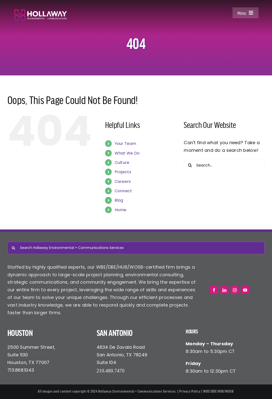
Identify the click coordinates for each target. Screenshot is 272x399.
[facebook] (214, 290)
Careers (123, 181)
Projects (123, 172)
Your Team (125, 143)
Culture (122, 162)
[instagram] (235, 290)
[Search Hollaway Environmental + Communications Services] (136, 248)
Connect (123, 191)
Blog (119, 200)
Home (121, 210)
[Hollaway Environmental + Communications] (40, 11)
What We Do (127, 153)
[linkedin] (224, 290)
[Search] (190, 165)
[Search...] (224, 165)
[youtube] (245, 290)
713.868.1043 (20, 370)
